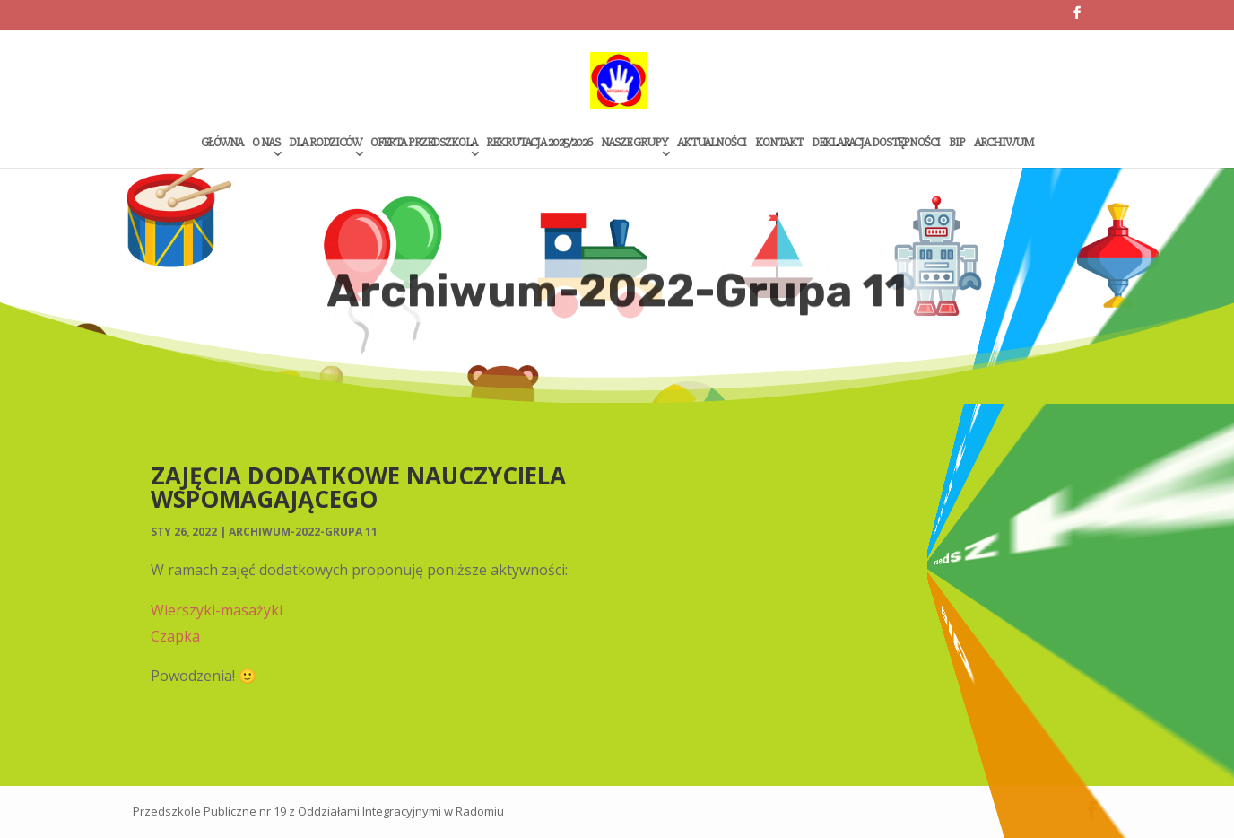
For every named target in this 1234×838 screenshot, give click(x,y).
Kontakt (779, 143)
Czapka (175, 636)
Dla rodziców (325, 143)
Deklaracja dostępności (876, 143)
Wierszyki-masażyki (216, 610)
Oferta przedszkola (423, 143)
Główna (222, 143)
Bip (957, 143)
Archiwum (1003, 143)
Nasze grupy (634, 143)
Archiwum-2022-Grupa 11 (303, 531)
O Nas (266, 143)
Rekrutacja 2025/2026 (539, 143)
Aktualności (711, 143)
